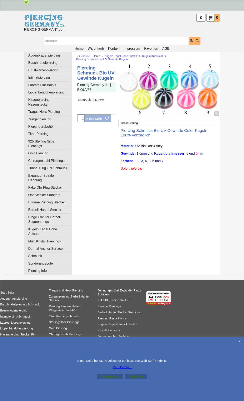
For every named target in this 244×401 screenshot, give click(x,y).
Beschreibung (129, 123)
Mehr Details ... (122, 367)
